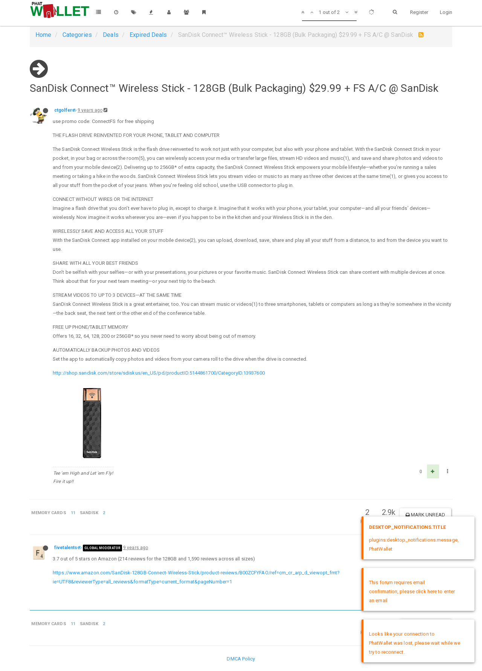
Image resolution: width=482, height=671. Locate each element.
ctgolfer (63, 110)
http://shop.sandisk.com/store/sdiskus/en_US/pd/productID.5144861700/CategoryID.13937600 (159, 373)
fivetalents (65, 547)
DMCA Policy (241, 659)
